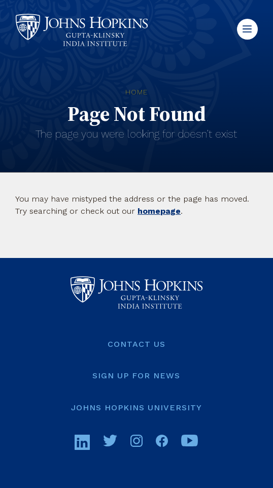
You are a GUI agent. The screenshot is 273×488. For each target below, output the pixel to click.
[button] (247, 29)
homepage (159, 211)
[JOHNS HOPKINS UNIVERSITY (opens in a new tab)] (136, 407)
